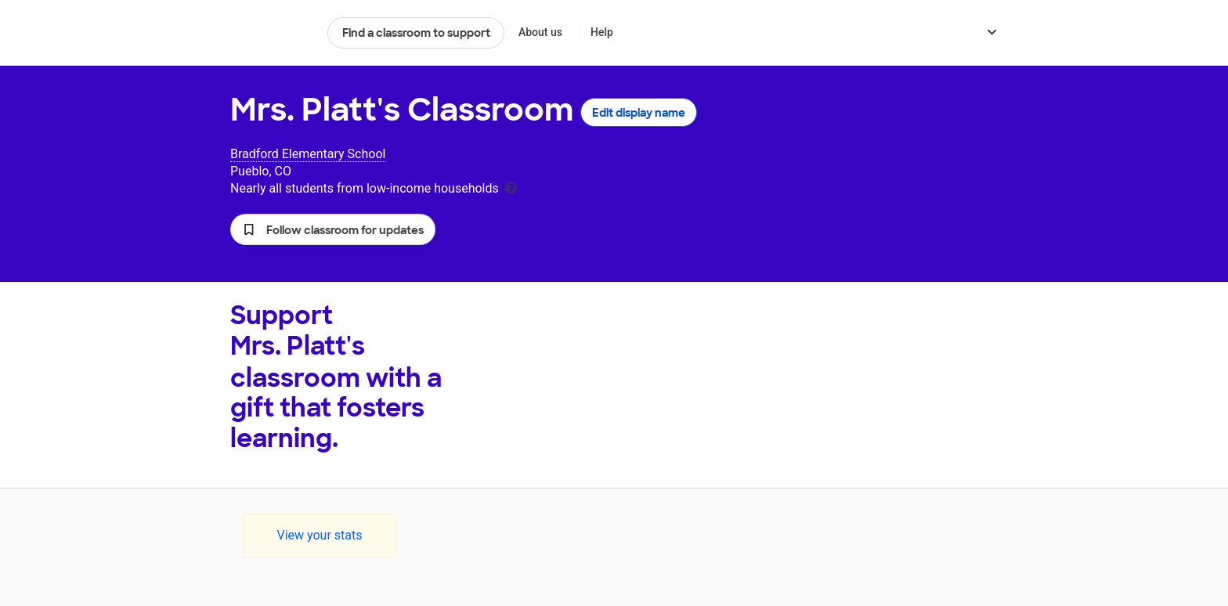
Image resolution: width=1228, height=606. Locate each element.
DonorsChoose (272, 33)
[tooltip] (510, 187)
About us (540, 32)
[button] (332, 229)
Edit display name (638, 113)
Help (602, 32)
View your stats (319, 535)
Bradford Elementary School (307, 153)
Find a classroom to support (416, 33)
